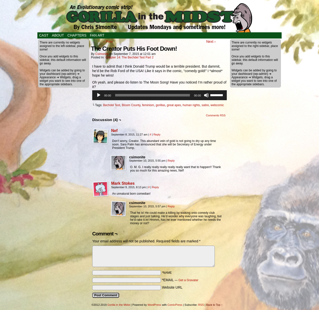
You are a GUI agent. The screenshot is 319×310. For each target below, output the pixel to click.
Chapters (77, 35)
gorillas (160, 105)
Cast (43, 35)
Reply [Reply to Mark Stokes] (155, 187)
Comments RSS (216, 115)
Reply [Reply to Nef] (157, 134)
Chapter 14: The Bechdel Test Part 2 (129, 57)
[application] (159, 95)
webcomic (217, 105)
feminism (148, 105)
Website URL (172, 287)
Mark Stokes (123, 183)
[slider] (152, 95)
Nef (114, 131)
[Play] (98, 95)
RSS (201, 304)
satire (205, 105)
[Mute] (206, 95)
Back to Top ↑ (214, 304)
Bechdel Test (111, 105)
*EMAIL (180, 280)
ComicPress (174, 304)
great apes (174, 105)
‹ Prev (108, 42)
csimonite (101, 54)
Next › (210, 42)
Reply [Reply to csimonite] (171, 160)
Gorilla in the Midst (118, 304)
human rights (191, 105)
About (58, 35)
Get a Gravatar (188, 280)
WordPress (154, 304)
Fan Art (97, 35)
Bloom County (131, 105)
